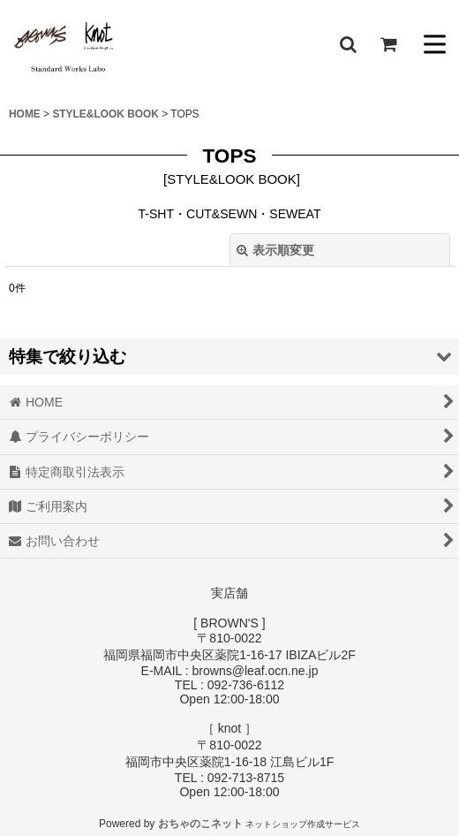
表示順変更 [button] (275, 250)
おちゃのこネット (200, 823)
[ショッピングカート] (388, 44)
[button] (348, 44)
